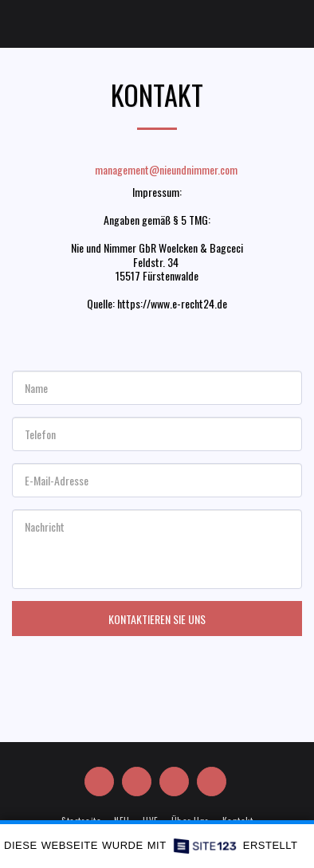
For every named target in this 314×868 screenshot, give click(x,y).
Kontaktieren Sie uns (157, 619)
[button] (17, 23)
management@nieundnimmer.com (157, 169)
